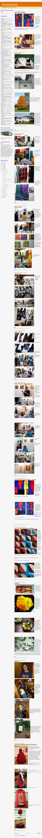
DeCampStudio (10, 4)
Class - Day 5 (18, 134)
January (4, 195)
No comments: (26, 49)
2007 (3, 197)
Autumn (17, 583)
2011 (3, 167)
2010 (3, 168)
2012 (3, 166)
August (4, 188)
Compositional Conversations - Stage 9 (25, 479)
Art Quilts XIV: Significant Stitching (24, 528)
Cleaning (17, 661)
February (4, 194)
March (4, 193)
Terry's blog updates (20, 12)
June (3, 190)
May (3, 191)
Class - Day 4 (18, 207)
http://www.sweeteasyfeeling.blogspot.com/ (38, 575)
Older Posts (39, 833)
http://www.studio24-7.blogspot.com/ (21, 29)
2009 (3, 169)
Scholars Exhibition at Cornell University (26, 744)
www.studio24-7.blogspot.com (37, 246)
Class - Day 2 (18, 332)
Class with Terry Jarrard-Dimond (23, 383)
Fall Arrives (18, 53)
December (4, 170)
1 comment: (25, 475)
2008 (3, 196)
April (3, 192)
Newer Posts (17, 833)
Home (28, 833)
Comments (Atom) (22, 835)
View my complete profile (5, 157)
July (3, 189)
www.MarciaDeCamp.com (5, 13)
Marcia (3, 143)
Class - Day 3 (18, 274)
